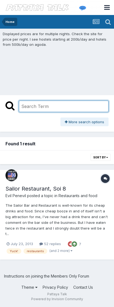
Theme (29, 287)
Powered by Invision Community (57, 299)
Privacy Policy (55, 287)
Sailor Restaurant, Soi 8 (35, 188)
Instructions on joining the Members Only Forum (46, 276)
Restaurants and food (78, 195)
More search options (84, 122)
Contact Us (83, 287)
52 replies (50, 244)
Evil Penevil (15, 195)
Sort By (100, 157)
